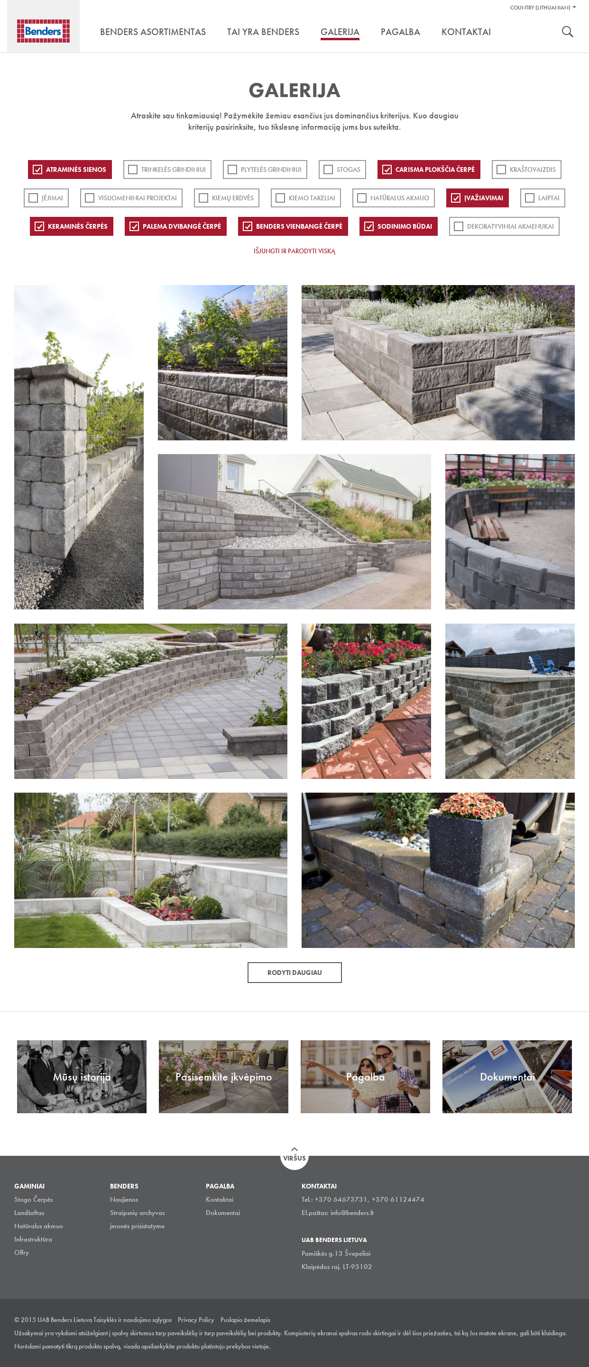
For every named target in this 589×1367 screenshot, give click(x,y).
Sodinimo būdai (404, 226)
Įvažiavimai (483, 198)
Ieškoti (567, 32)
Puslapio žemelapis (245, 1319)
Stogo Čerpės (33, 1199)
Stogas (348, 169)
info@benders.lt (352, 1212)
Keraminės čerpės (78, 226)
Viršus (294, 1158)
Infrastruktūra (33, 1239)
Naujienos (124, 1199)
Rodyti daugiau (294, 972)
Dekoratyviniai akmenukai (510, 226)
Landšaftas (29, 1212)
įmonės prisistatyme (137, 1226)
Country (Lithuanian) (540, 7)
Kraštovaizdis (533, 169)
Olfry (21, 1252)
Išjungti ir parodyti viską (294, 251)
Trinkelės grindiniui (173, 169)
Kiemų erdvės (233, 198)
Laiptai (549, 198)
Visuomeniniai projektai (137, 198)
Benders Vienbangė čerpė (299, 226)
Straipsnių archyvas (137, 1212)
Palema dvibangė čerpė (182, 226)
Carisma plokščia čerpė (435, 169)
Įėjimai (52, 198)
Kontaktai (219, 1199)
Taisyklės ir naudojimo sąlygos (132, 1319)
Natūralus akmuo (399, 198)
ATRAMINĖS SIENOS (76, 169)
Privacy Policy (196, 1319)
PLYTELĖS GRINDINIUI (271, 169)
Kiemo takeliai (312, 198)
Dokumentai (223, 1212)
